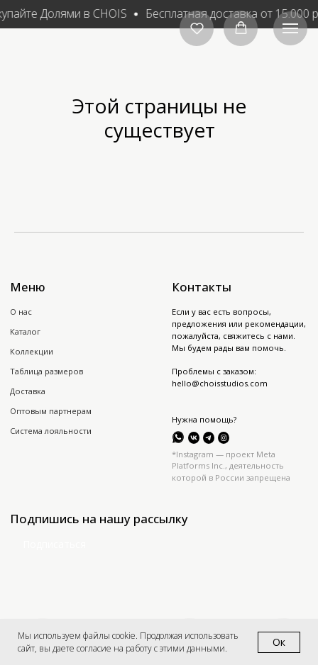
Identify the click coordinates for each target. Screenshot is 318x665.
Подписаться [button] (54, 544)
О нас (21, 311)
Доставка (27, 391)
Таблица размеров (46, 371)
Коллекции (31, 351)
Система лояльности (51, 430)
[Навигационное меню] (290, 28)
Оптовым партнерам (51, 411)
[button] (197, 28)
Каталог (25, 331)
